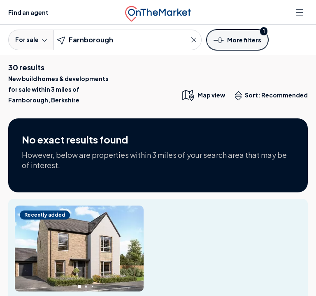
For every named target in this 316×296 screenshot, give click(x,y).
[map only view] (203, 95)
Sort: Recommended (273, 95)
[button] (237, 39)
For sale (31, 39)
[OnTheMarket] (158, 12)
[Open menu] (300, 12)
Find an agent (28, 12)
